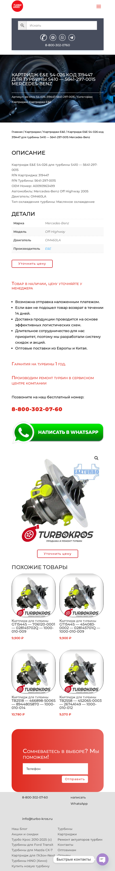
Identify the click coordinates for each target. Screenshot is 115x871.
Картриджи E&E (40, 102)
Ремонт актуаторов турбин (80, 840)
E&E (48, 249)
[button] (96, 458)
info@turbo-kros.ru (37, 819)
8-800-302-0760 (57, 45)
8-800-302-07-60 (37, 409)
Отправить (75, 779)
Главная (17, 131)
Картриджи (20, 102)
